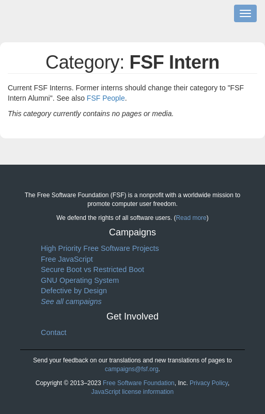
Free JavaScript (67, 259)
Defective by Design (74, 290)
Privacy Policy (209, 383)
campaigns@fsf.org (132, 369)
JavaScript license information (132, 391)
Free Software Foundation (139, 383)
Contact (54, 332)
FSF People (106, 98)
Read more (191, 217)
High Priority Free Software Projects (100, 248)
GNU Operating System (80, 280)
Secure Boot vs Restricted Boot (92, 269)
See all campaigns (71, 301)
